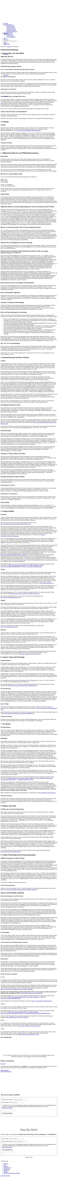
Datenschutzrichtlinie (7, 1108)
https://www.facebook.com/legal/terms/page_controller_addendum (17, 989)
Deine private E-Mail (7, 1099)
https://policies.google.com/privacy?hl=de (11, 851)
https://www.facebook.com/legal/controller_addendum (14, 554)
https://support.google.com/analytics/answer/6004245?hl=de (19, 713)
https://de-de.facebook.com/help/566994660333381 (37, 1013)
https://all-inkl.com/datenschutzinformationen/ (29, 130)
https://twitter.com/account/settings (9, 597)
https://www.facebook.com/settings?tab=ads (32, 993)
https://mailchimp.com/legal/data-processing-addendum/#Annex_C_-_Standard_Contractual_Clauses (27, 779)
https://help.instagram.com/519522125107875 (12, 1013)
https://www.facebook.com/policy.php (32, 566)
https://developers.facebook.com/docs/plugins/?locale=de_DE (16, 524)
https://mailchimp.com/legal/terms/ (47, 792)
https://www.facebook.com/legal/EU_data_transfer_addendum (23, 565)
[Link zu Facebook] (6, 75)
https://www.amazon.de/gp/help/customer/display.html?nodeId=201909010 (19, 889)
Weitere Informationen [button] (6, 1071)
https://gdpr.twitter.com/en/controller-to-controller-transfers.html (24, 593)
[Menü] (7, 44)
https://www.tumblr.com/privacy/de (9, 627)
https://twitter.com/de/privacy (46, 583)
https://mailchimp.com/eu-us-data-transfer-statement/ (21, 778)
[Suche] (5, 42)
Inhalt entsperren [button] (5, 1070)
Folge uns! (3, 1063)
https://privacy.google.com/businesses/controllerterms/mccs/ (23, 685)
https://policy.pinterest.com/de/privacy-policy (30, 654)
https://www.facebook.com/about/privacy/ (42, 1001)
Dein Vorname (6, 1102)
